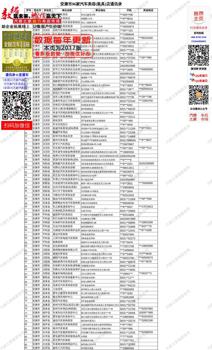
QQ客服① (199, 75)
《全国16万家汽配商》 (15, 87)
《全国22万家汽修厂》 (15, 80)
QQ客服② (199, 80)
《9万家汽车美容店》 (15, 83)
